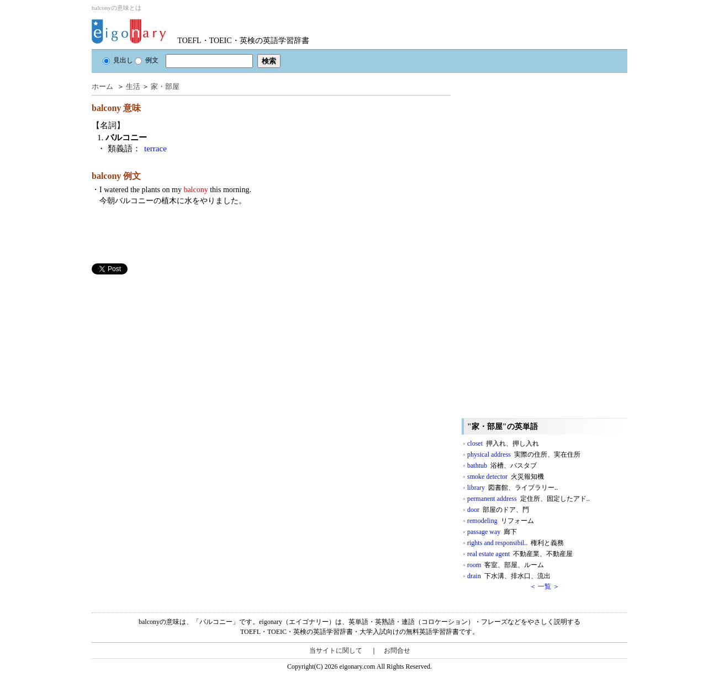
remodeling (500, 521)
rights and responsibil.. (515, 543)
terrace (155, 148)
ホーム (102, 86)
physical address (523, 454)
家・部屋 (165, 86)
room (505, 565)
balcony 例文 (116, 176)
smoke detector (505, 476)
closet (503, 443)
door (498, 510)
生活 (133, 86)
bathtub (502, 465)
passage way (492, 532)
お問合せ (397, 650)
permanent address (528, 499)
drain (509, 576)
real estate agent (520, 554)
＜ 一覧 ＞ (544, 586)
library (512, 487)
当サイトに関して (335, 650)
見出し (118, 60)
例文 (146, 60)
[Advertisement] (174, 352)
